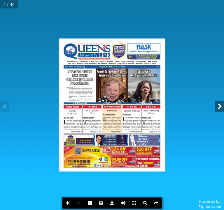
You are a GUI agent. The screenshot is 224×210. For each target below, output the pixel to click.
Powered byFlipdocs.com (210, 204)
